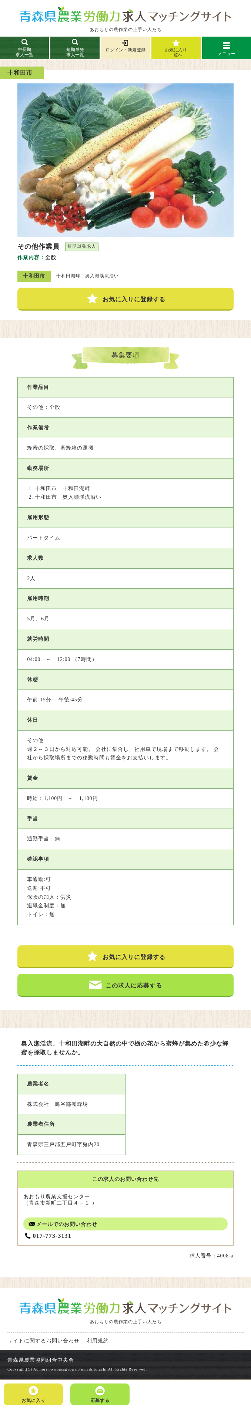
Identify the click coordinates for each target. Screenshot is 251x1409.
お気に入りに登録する (125, 298)
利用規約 (98, 1341)
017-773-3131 (52, 1235)
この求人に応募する (125, 984)
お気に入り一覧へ (176, 53)
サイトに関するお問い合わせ (43, 1341)
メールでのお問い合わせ (62, 1224)
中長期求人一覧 (24, 47)
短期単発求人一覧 (75, 47)
